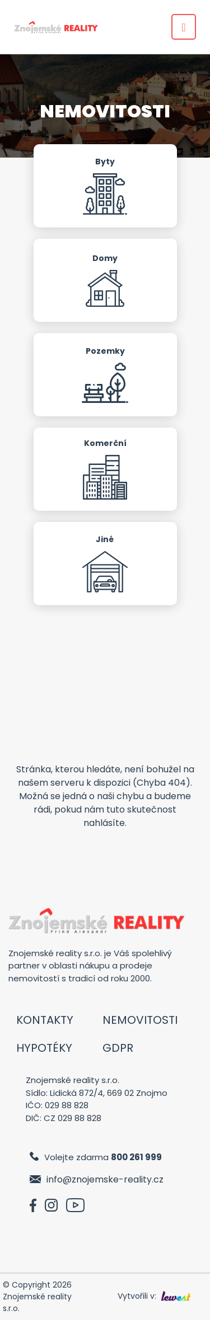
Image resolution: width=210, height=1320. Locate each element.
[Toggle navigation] (183, 27)
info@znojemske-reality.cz (105, 1179)
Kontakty (44, 1020)
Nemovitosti (140, 1020)
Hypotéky (44, 1048)
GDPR (117, 1048)
